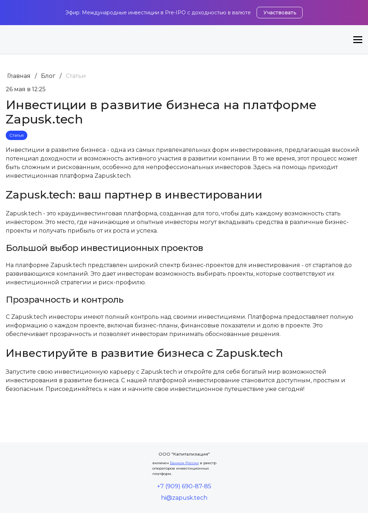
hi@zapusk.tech (184, 497)
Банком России (184, 463)
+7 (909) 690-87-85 (184, 486)
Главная (19, 76)
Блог (48, 76)
